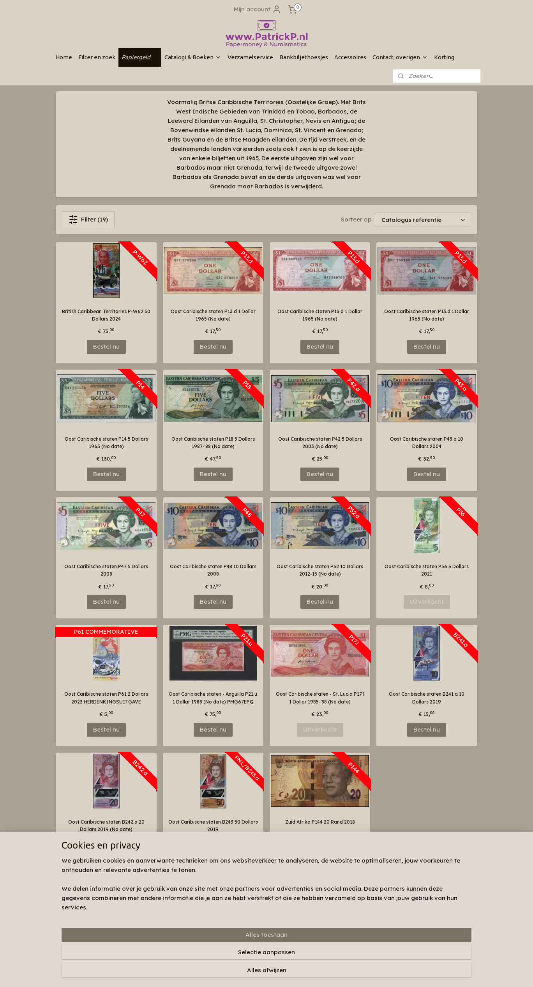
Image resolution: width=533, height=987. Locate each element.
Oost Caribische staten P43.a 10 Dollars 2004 (426, 442)
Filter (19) (88, 219)
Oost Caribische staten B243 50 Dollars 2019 (213, 825)
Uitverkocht (427, 601)
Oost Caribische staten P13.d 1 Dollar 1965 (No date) (213, 315)
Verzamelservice (250, 57)
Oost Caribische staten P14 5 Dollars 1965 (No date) (106, 442)
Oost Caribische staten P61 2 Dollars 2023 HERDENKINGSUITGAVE (106, 697)
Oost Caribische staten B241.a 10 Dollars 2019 (426, 697)
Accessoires (350, 57)
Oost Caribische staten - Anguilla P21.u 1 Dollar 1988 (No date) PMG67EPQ (213, 697)
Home (63, 57)
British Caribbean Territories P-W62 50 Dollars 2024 (106, 315)
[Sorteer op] (423, 220)
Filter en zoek (96, 57)
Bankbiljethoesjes (303, 57)
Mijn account (257, 9)
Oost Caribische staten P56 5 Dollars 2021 (427, 570)
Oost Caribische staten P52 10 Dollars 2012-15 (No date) (320, 570)
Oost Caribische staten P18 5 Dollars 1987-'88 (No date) (213, 442)
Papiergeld (140, 57)
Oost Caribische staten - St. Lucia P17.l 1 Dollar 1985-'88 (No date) (320, 697)
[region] (215, 954)
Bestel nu (106, 346)
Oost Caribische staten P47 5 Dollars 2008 (106, 570)
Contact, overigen (400, 57)
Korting (444, 57)
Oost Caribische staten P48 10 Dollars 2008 (213, 570)
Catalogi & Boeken (192, 57)
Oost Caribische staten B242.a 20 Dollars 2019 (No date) (106, 825)
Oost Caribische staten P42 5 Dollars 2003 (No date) (320, 442)
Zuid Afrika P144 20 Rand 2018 (320, 822)
